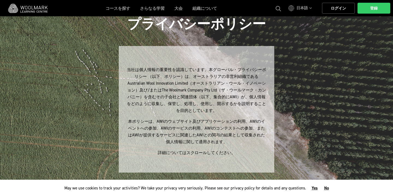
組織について (204, 8)
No (326, 188)
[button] (301, 8)
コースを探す (118, 8)
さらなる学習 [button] (152, 8)
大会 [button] (178, 8)
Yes (315, 188)
